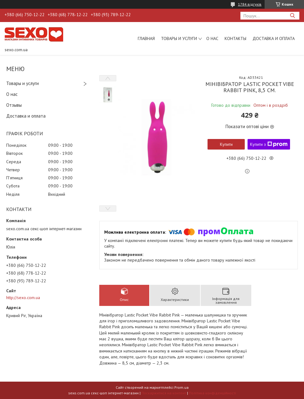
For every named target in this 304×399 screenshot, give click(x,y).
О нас (212, 38)
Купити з (269, 144)
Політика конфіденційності (212, 393)
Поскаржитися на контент (163, 393)
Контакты (235, 38)
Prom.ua (181, 387)
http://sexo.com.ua (23, 297)
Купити (226, 144)
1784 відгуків (250, 4)
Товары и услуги (179, 38)
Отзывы (14, 105)
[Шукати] (292, 16)
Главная (146, 38)
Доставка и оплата (274, 38)
